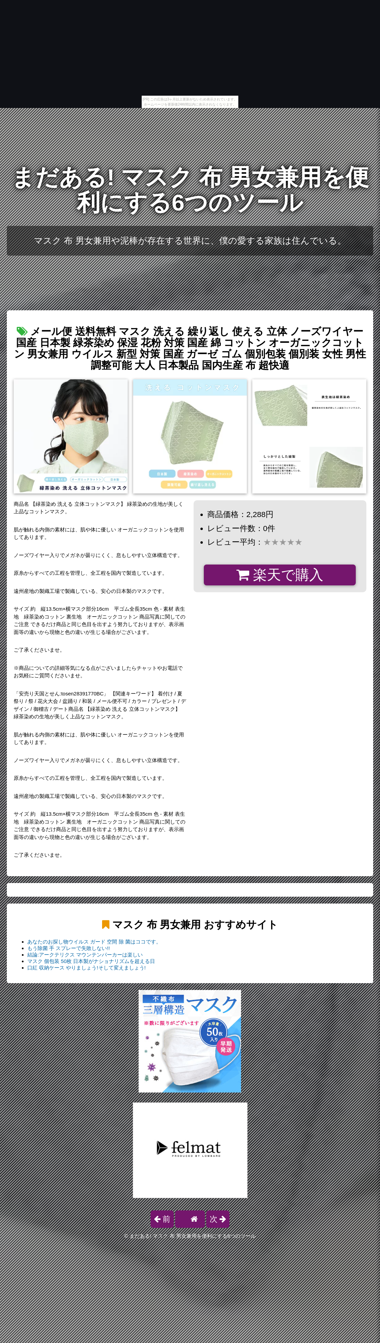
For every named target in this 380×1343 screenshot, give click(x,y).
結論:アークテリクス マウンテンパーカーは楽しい (85, 955)
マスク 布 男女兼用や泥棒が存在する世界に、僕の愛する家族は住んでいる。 (190, 240)
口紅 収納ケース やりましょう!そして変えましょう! (86, 968)
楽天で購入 (279, 575)
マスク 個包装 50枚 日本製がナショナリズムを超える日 (91, 961)
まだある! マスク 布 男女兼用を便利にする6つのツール (190, 189)
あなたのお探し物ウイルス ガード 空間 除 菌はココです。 (94, 942)
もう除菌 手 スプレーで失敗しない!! (68, 948)
